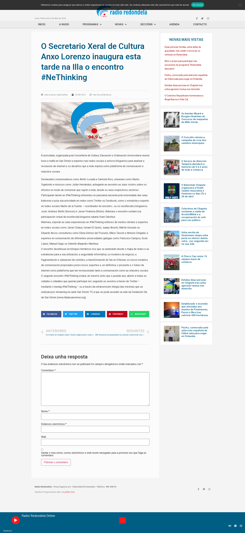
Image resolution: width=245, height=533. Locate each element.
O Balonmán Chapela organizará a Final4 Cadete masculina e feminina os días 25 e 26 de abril (193, 191)
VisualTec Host (68, 492)
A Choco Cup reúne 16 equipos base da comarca (194, 259)
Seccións (148, 24)
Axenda (174, 24)
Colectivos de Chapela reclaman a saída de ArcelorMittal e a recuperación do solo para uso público (194, 214)
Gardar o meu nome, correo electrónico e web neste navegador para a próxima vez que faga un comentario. (93, 454)
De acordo (198, 5)
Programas (92, 24)
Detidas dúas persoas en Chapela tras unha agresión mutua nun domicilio (193, 284)
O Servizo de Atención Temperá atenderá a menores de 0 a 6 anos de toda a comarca (194, 165)
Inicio (41, 24)
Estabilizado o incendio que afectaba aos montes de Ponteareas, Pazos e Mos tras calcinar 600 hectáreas (194, 309)
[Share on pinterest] (117, 314)
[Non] (240, 4)
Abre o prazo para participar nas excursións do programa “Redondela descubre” (183, 65)
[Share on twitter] (73, 314)
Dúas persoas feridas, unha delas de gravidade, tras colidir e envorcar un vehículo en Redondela (183, 51)
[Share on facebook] (51, 314)
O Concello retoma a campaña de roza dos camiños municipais (193, 140)
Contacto (200, 24)
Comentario (48, 370)
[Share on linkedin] (95, 314)
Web (43, 437)
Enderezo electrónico (54, 424)
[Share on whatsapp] (139, 314)
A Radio (64, 24)
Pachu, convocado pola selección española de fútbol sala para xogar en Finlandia (194, 332)
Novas (121, 24)
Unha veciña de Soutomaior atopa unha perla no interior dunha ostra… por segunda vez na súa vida (194, 238)
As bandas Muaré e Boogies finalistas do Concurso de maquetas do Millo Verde (194, 118)
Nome (45, 411)
